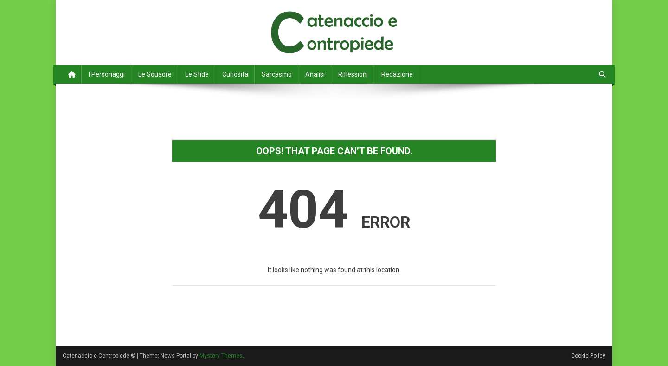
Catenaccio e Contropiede (149, 18)
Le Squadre (155, 74)
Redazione (397, 74)
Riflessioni (353, 74)
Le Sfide (197, 74)
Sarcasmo (277, 74)
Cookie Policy (588, 356)
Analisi (315, 74)
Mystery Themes (221, 356)
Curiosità (235, 74)
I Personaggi (107, 74)
